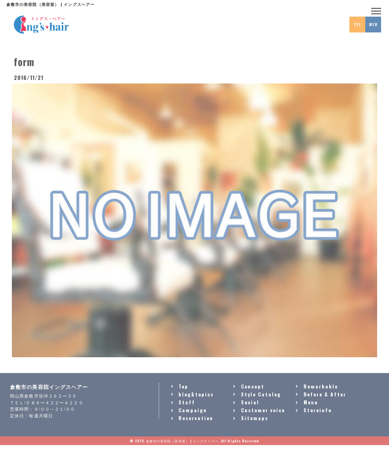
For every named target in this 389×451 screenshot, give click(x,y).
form (24, 61)
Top (183, 386)
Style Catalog (261, 394)
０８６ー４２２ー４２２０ (54, 402)
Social (250, 402)
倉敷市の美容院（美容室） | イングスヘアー (182, 440)
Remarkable (321, 386)
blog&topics (196, 394)
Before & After (325, 394)
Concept (252, 386)
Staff (186, 402)
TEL (357, 24)
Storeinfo (318, 410)
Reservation (195, 418)
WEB (373, 24)
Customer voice (263, 410)
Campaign (192, 410)
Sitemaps (254, 418)
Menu (311, 402)
